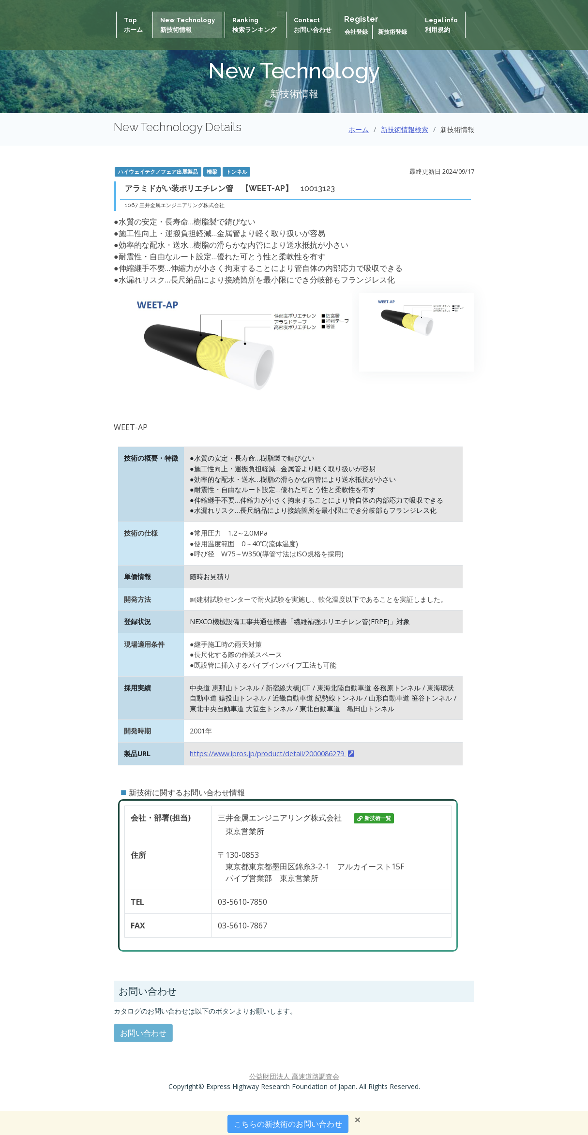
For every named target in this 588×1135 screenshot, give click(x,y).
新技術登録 (392, 32)
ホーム (358, 129)
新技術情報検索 (404, 129)
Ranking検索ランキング (254, 24)
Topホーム (133, 24)
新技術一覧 (374, 818)
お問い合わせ (143, 1033)
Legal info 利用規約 (441, 24)
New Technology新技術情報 (187, 24)
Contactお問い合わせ (313, 24)
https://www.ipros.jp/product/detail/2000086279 (272, 753)
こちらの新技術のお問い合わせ (288, 1124)
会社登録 (357, 32)
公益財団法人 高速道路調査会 (294, 1076)
